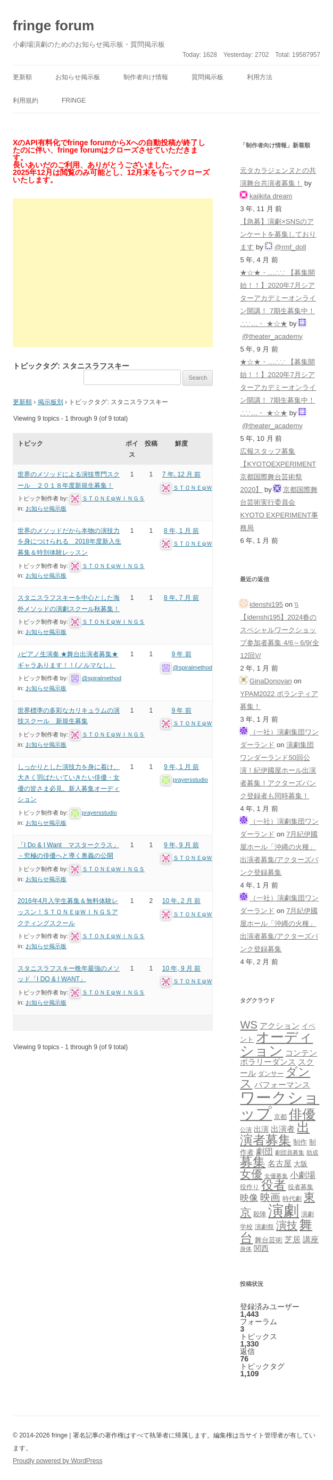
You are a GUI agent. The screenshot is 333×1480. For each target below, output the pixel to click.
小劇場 (302, 1175)
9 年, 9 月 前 (181, 845)
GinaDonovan (270, 681)
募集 (252, 1162)
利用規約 (25, 100)
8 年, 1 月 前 (181, 530)
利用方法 (259, 77)
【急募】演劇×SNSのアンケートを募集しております (278, 234)
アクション (279, 1025)
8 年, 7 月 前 (181, 597)
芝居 (293, 1239)
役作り (249, 1186)
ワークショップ (279, 1105)
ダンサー (271, 1073)
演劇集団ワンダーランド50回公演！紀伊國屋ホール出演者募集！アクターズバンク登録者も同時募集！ (278, 770)
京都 (280, 1116)
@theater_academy (272, 336)
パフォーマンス (282, 1085)
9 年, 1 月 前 (181, 767)
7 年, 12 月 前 (181, 474)
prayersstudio (99, 812)
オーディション (276, 1044)
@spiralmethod (101, 678)
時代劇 (292, 1198)
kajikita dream (270, 196)
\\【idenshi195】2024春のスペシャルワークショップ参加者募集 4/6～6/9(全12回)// (279, 629)
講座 (311, 1239)
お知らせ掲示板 (77, 77)
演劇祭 (264, 1226)
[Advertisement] (113, 272)
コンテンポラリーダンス (278, 1057)
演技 (286, 1225)
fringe (74, 100)
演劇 (283, 1210)
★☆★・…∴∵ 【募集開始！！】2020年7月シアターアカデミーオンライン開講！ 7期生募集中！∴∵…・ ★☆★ (278, 298)
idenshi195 (266, 604)
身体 (246, 1248)
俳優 (302, 1114)
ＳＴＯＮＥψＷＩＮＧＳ (113, 498)
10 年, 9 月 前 (181, 968)
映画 (270, 1197)
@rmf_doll (290, 247)
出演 (261, 1129)
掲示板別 (50, 402)
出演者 (283, 1128)
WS (248, 1025)
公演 (246, 1129)
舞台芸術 (268, 1240)
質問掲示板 (207, 77)
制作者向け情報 (145, 77)
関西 (261, 1248)
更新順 (22, 77)
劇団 (264, 1151)
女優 (251, 1174)
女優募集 (276, 1176)
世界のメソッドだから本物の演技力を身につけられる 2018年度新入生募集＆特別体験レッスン (69, 541)
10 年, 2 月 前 (181, 901)
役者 (273, 1185)
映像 (249, 1197)
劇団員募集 (289, 1152)
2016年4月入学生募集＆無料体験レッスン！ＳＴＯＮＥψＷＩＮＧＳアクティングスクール (68, 911)
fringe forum (53, 26)
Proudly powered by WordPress (58, 1461)
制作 (300, 1142)
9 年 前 (181, 654)
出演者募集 (275, 1133)
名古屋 (280, 1163)
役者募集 (300, 1187)
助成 (312, 1152)
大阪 (300, 1164)
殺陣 (259, 1214)
